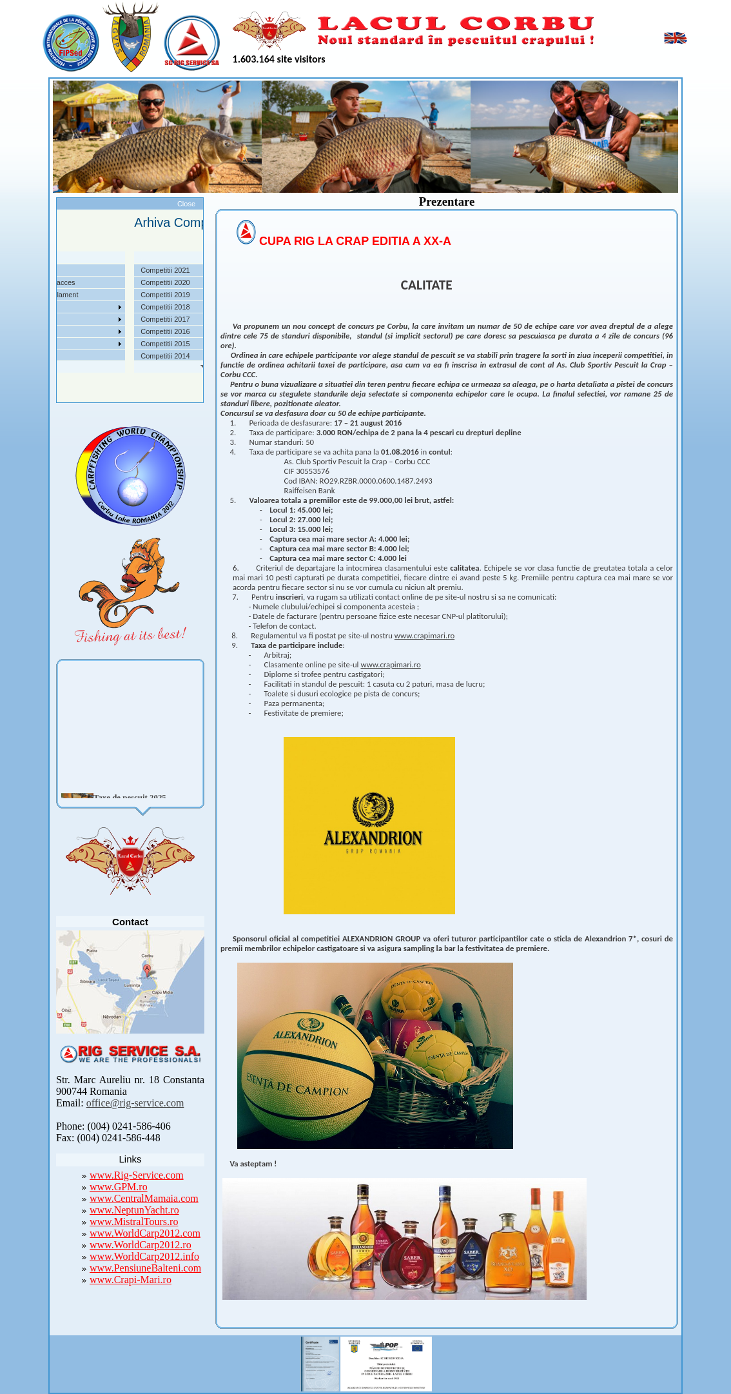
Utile (42, 331)
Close (186, 204)
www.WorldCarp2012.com (145, 1233)
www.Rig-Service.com (137, 1175)
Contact (47, 356)
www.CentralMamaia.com (144, 1198)
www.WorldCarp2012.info (144, 1256)
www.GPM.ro (119, 1186)
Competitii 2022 (59, 307)
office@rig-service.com (135, 1102)
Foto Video (52, 344)
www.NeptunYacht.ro (134, 1209)
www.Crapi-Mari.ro (130, 1279)
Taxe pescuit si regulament (77, 295)
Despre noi (52, 270)
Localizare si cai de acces (75, 282)
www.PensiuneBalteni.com (145, 1267)
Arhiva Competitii (61, 319)
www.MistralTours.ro (134, 1221)
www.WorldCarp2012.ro (140, 1244)
